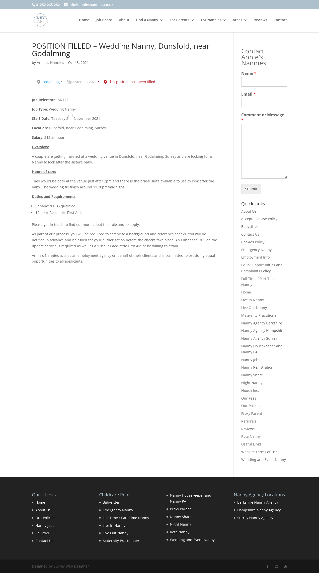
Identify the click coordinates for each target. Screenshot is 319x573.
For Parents (179, 20)
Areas (237, 20)
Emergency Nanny (256, 249)
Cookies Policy (252, 242)
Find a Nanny (147, 20)
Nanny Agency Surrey (259, 338)
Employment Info (255, 257)
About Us (248, 211)
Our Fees (248, 398)
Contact (280, 20)
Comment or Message (262, 117)
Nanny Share (252, 375)
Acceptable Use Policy (259, 218)
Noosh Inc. (250, 390)
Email (248, 94)
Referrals (248, 421)
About (124, 20)
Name (248, 73)
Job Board (104, 20)
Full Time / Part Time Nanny (126, 517)
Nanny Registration (257, 367)
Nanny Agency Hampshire (263, 330)
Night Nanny (251, 382)
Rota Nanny (251, 436)
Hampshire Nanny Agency (259, 510)
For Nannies (211, 20)
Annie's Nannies (50, 62)
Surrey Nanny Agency (255, 517)
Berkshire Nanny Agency (257, 502)
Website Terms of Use (259, 451)
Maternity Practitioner (259, 315)
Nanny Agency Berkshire (261, 323)
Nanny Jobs (250, 359)
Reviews (260, 20)
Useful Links (251, 444)
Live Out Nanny (254, 307)
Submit (251, 188)
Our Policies (251, 405)
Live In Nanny (252, 299)
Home (84, 20)
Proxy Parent (251, 413)
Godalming (51, 81)
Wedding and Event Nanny (263, 459)
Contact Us (250, 234)
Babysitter (249, 226)
